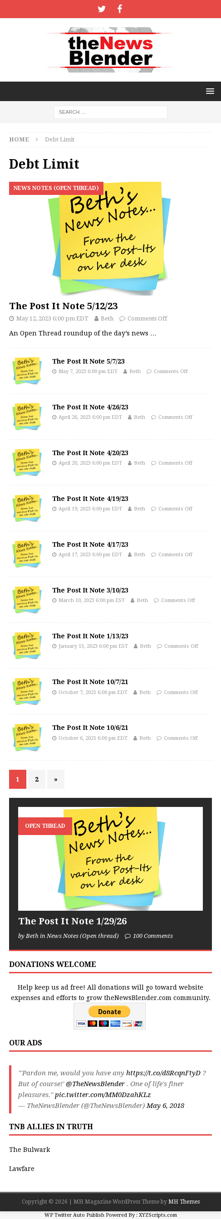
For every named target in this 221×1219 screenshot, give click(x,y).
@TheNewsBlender (95, 1084)
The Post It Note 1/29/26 (72, 921)
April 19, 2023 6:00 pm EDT (90, 509)
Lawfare (21, 1168)
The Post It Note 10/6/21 (90, 727)
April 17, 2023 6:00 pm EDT (90, 555)
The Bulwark (29, 1149)
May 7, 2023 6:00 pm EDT (88, 371)
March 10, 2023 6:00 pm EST (92, 600)
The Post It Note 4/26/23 (90, 407)
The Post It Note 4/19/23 (90, 498)
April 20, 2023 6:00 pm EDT (90, 463)
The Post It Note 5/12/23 (63, 306)
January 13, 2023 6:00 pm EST (93, 646)
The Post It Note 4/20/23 (90, 453)
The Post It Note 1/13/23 (90, 636)
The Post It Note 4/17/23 (90, 544)
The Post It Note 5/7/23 (88, 361)
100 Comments (153, 935)
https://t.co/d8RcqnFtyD (163, 1073)
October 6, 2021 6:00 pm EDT (93, 738)
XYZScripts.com (158, 1215)
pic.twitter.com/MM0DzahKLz (103, 1095)
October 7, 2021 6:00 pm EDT (93, 692)
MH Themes (184, 1202)
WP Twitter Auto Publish (74, 1215)
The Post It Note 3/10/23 (90, 590)
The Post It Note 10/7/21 (90, 681)
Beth (107, 318)
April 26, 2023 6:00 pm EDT (90, 417)
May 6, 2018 (165, 1106)
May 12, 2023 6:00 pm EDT (52, 318)
